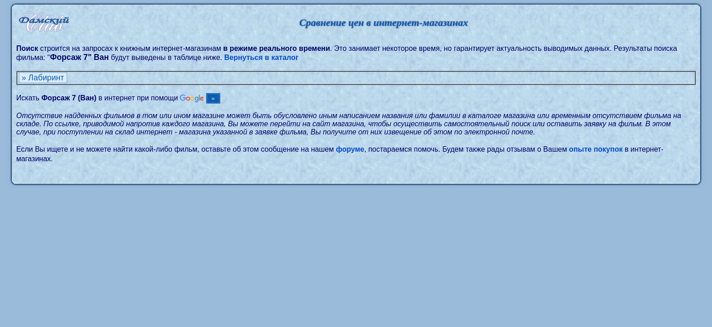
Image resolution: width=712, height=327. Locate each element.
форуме (350, 149)
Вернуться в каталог (261, 57)
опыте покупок (596, 149)
